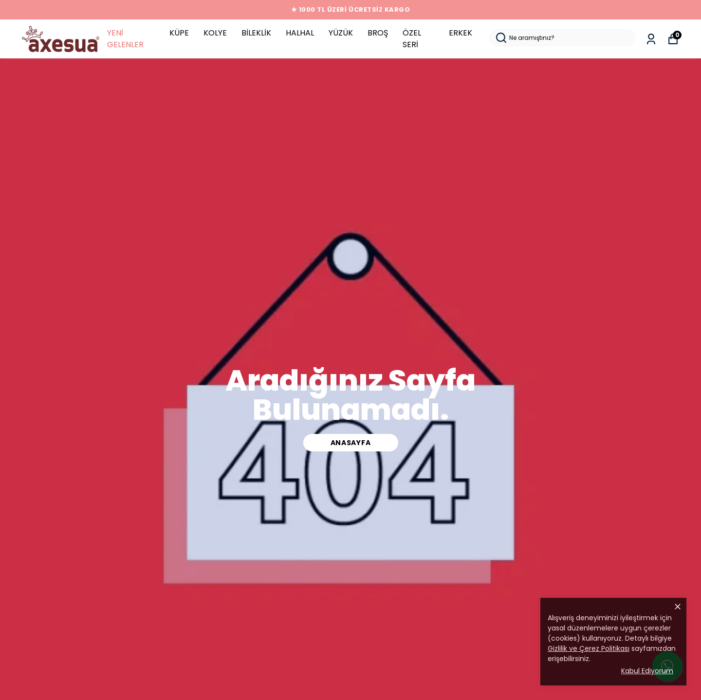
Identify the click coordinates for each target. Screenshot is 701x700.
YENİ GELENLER (125, 38)
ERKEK (460, 32)
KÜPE (179, 32)
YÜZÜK (341, 32)
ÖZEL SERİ (412, 38)
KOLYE (215, 32)
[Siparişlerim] (651, 39)
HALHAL (300, 32)
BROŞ (378, 32)
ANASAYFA (351, 443)
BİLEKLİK (256, 32)
